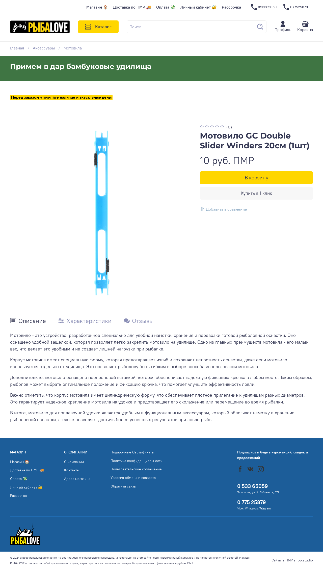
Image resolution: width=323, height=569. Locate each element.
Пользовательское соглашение (136, 469)
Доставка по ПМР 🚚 (132, 7)
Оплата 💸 (165, 7)
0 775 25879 (251, 502)
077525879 (295, 7)
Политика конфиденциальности (137, 460)
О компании (74, 461)
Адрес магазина (77, 478)
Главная (17, 47)
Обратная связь (123, 486)
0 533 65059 (252, 486)
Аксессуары (44, 47)
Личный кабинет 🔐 (198, 7)
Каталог (98, 27)
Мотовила (73, 47)
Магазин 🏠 (97, 7)
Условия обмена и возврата (133, 477)
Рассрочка (231, 7)
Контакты (71, 470)
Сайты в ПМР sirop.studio (292, 560)
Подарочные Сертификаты (132, 452)
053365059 (264, 7)
